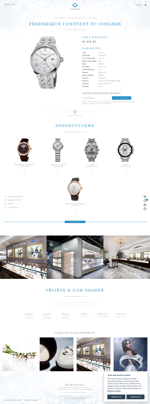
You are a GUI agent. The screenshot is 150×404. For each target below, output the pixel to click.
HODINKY (62, 18)
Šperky (11, 204)
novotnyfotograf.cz (79, 398)
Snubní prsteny (15, 200)
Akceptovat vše (116, 397)
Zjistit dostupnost (121, 98)
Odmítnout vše (135, 397)
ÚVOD (55, 18)
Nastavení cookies (114, 391)
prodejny (89, 389)
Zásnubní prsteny (16, 197)
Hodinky (13, 207)
